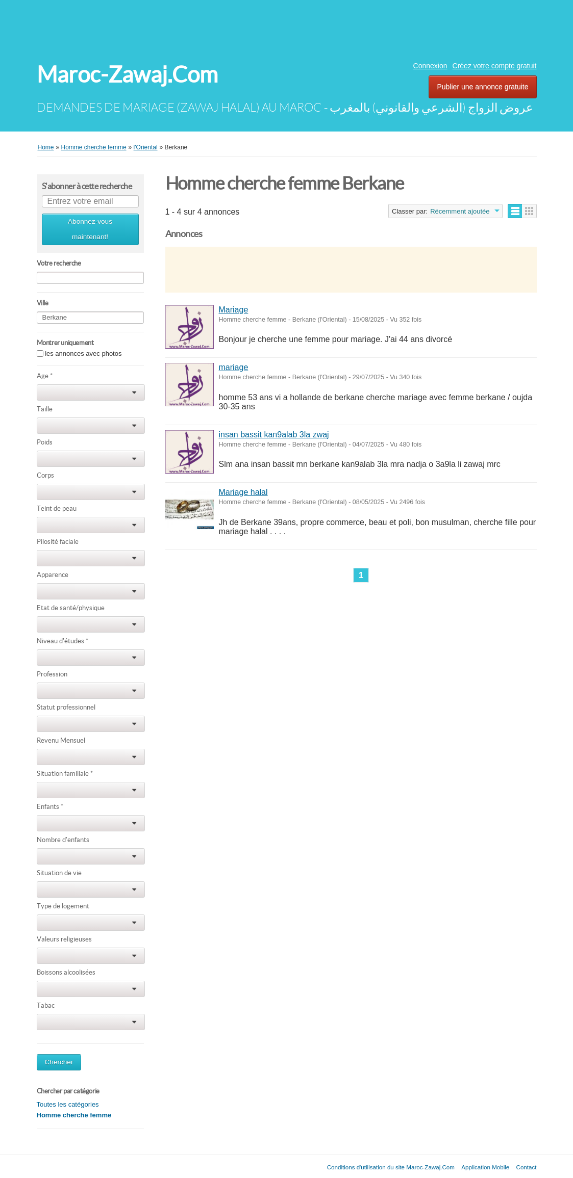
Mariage (233, 309)
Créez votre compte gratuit (495, 66)
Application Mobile (485, 1167)
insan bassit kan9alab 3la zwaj (274, 434)
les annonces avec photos (83, 353)
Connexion (430, 66)
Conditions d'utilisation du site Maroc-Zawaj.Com (391, 1167)
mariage (233, 367)
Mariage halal (243, 492)
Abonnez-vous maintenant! (90, 229)
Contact (526, 1167)
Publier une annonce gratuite (482, 87)
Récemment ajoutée (459, 211)
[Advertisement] (286, 28)
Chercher (59, 1062)
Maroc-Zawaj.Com (127, 74)
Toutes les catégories (68, 1104)
